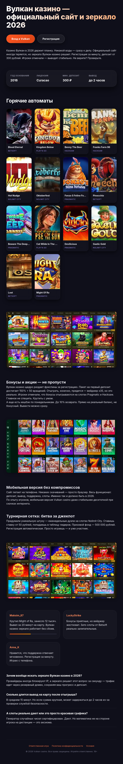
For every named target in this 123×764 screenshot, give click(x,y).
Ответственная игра (39, 746)
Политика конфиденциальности (67, 746)
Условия (90, 746)
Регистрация (50, 38)
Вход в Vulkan (21, 38)
